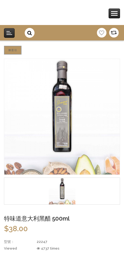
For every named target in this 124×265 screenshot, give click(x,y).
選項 (12, 50)
